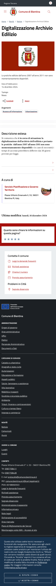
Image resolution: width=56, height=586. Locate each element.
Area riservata (8, 521)
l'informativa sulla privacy (15, 567)
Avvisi (4, 435)
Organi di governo (9, 327)
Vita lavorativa (8, 387)
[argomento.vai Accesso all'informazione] (12, 111)
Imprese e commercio (11, 412)
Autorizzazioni (8, 371)
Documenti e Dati (9, 348)
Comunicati (7, 431)
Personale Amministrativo (13, 344)
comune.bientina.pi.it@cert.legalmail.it (22, 481)
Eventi (4, 453)
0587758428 (11, 472)
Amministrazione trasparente (14, 505)
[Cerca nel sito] (49, 12)
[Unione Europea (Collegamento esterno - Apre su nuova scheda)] (28, 307)
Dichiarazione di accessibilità (14, 517)
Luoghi (5, 449)
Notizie (19, 21)
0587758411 (11, 468)
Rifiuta (28, 575)
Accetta (28, 581)
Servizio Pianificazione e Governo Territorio (21, 188)
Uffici (4, 335)
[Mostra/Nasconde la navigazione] (5, 11)
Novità (11, 21)
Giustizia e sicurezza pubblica (14, 396)
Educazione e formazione (12, 375)
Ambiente (6, 400)
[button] (10, 3)
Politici (5, 340)
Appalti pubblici (8, 379)
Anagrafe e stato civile (11, 366)
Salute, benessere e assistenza (15, 383)
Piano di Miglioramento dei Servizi (16, 525)
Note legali (6, 513)
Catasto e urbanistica (11, 362)
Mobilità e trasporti (10, 391)
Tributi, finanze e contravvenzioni (16, 404)
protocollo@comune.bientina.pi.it (22, 477)
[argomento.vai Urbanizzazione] (31, 111)
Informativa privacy (10, 509)
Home (4, 21)
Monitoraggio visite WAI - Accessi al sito (19, 530)
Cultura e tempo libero (11, 408)
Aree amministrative (11, 331)
